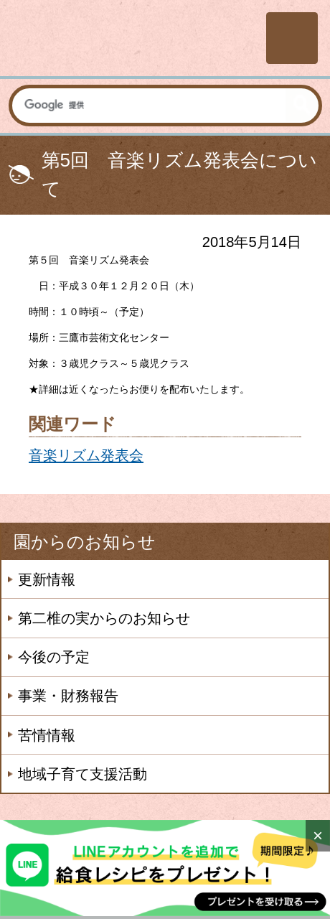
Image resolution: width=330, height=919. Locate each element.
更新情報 (46, 579)
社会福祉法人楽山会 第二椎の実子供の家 (131, 37)
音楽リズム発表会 (86, 455)
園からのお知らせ (85, 541)
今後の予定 (54, 657)
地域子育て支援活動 (82, 774)
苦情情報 (46, 735)
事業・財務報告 (68, 696)
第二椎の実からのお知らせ (104, 618)
